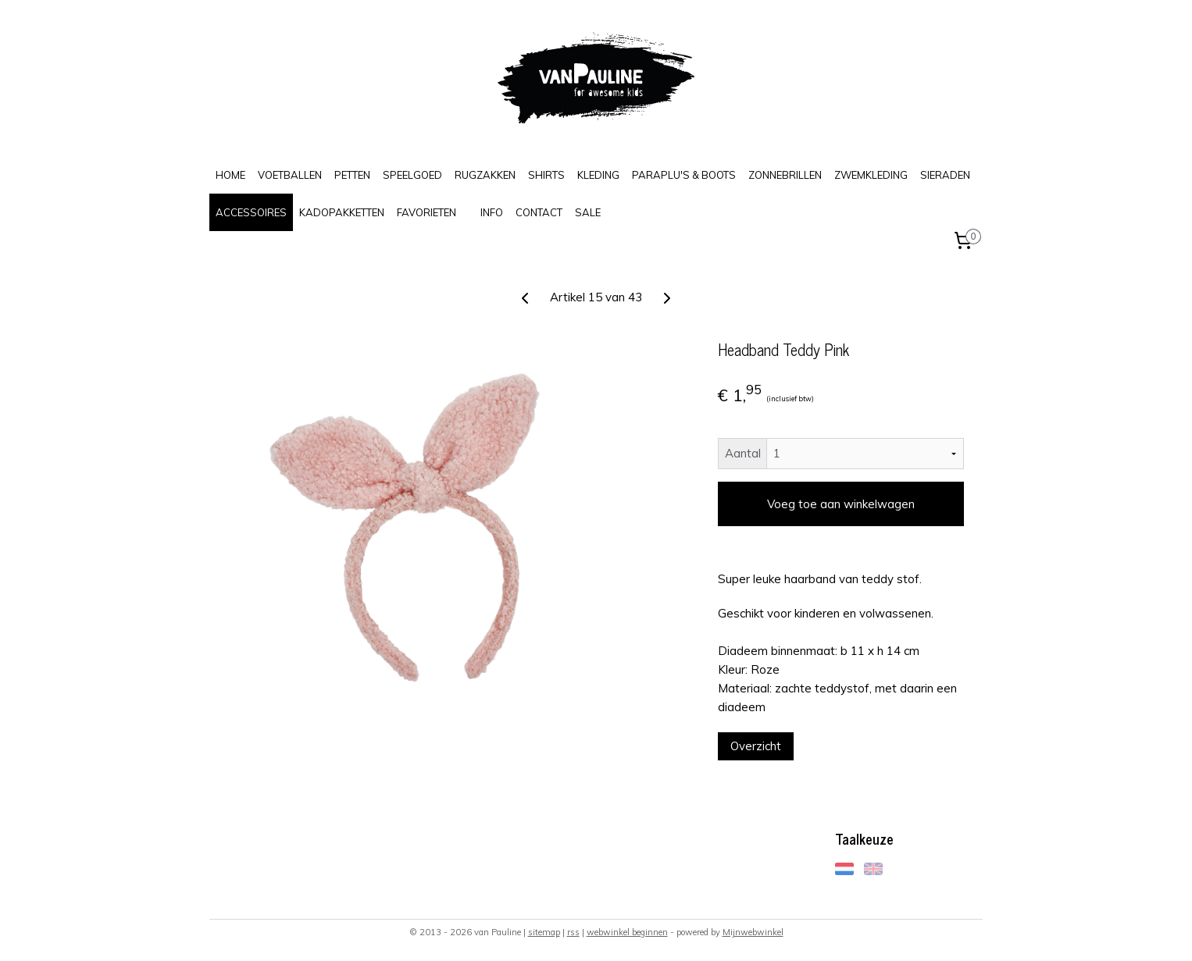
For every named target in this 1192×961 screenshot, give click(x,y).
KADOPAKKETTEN (341, 212)
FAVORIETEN (426, 212)
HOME (230, 175)
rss (573, 932)
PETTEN (352, 175)
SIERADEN (945, 175)
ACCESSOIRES (251, 212)
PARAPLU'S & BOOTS (684, 175)
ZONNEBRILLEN (785, 175)
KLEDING (598, 175)
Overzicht (755, 746)
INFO (491, 212)
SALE (588, 212)
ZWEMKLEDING (871, 175)
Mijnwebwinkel (753, 932)
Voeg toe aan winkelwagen (841, 504)
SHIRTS (546, 175)
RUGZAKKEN (485, 175)
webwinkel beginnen (627, 932)
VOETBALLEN (290, 175)
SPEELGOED (412, 175)
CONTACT (539, 212)
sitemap (544, 932)
